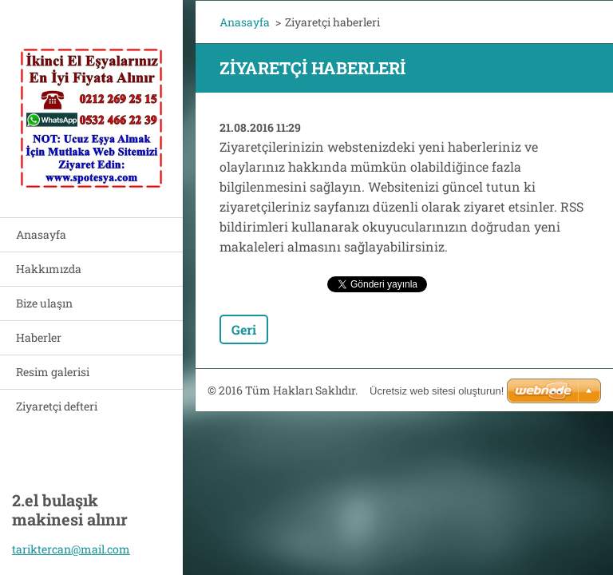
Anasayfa (41, 234)
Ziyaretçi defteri (56, 406)
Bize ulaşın (44, 303)
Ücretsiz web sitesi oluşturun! (437, 391)
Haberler (38, 337)
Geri (243, 329)
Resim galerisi (52, 371)
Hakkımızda (48, 268)
